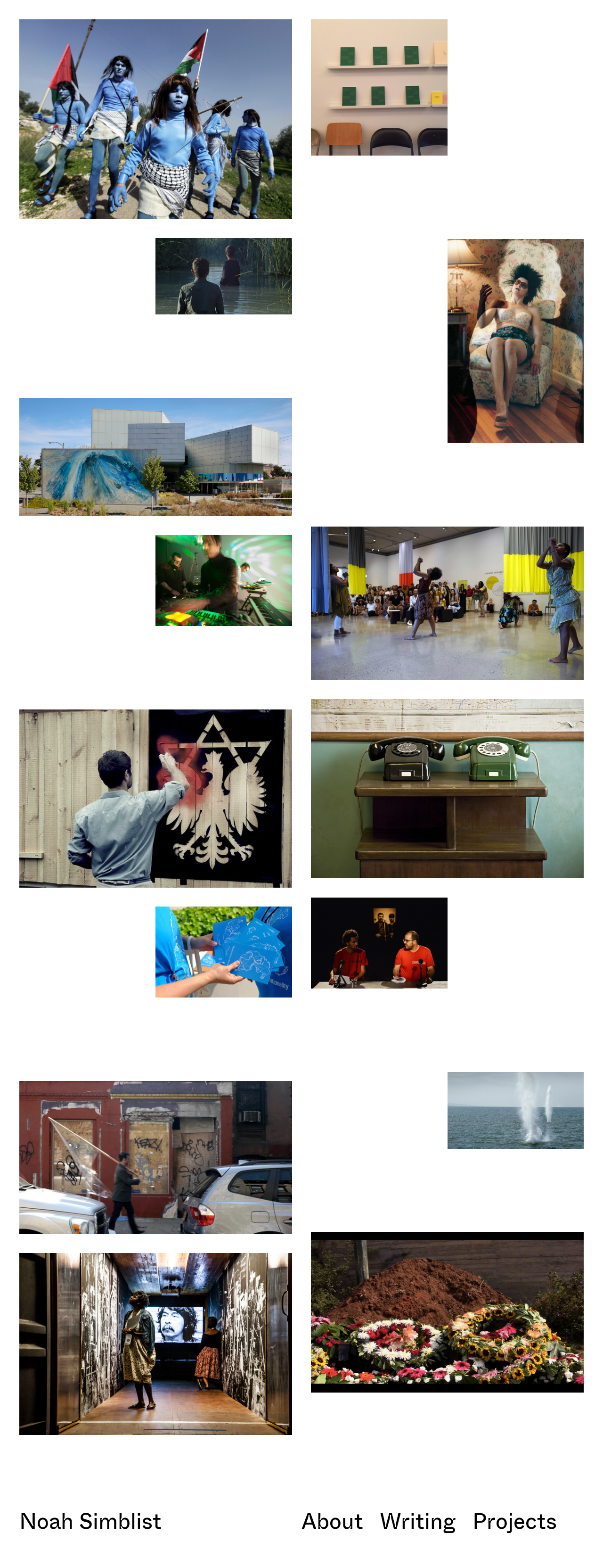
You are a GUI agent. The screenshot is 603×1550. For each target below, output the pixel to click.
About (332, 1520)
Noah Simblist (90, 1520)
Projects (515, 1520)
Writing (418, 1520)
